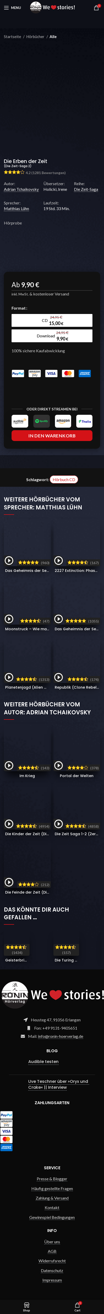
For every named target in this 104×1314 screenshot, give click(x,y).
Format (19, 307)
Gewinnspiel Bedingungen (52, 1217)
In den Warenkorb (51, 435)
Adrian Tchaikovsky (21, 189)
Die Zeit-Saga (86, 189)
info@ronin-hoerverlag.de (60, 1036)
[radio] (52, 320)
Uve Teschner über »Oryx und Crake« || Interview (58, 1084)
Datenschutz (52, 1270)
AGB (52, 1251)
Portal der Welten (76, 775)
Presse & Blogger (52, 1178)
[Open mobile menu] (12, 8)
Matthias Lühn (16, 208)
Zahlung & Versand (52, 1197)
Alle (53, 36)
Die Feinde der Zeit (40, 892)
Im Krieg (27, 775)
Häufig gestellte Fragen (52, 1188)
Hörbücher (35, 36)
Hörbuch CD (64, 479)
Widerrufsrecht (52, 1260)
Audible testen (43, 1062)
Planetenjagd (32, 687)
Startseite (13, 36)
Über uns (52, 1241)
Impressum (52, 1279)
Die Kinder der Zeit (39, 833)
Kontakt (52, 1207)
